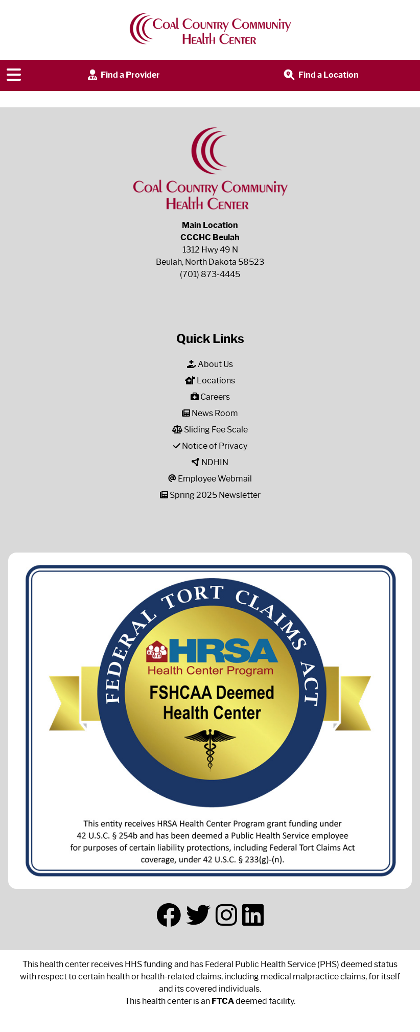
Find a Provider (123, 75)
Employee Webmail (210, 479)
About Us (210, 364)
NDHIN (210, 462)
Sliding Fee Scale (210, 429)
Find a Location (320, 75)
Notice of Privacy (210, 446)
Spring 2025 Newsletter (210, 495)
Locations (210, 380)
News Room (210, 413)
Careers (210, 397)
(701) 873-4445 (210, 274)
